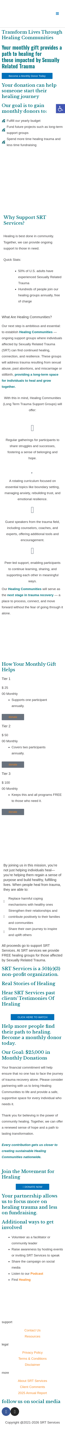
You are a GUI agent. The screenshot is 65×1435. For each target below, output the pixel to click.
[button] (60, 108)
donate (13, 697)
